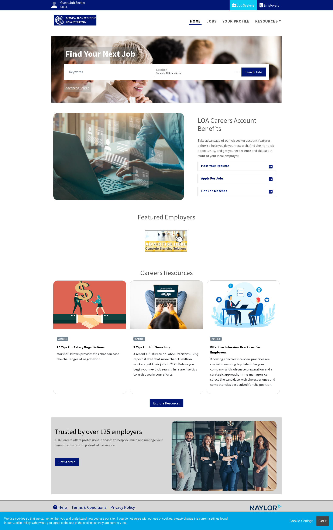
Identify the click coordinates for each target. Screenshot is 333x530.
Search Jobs (253, 72)
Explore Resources (166, 403)
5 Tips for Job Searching (152, 347)
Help (60, 507)
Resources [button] (266, 21)
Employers (269, 5)
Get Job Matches (237, 191)
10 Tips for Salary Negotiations (81, 347)
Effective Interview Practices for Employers (235, 349)
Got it (323, 521)
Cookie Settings (301, 521)
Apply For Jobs (237, 179)
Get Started (66, 462)
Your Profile (236, 21)
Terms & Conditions (88, 507)
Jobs (211, 21)
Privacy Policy (122, 507)
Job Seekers (243, 5)
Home (195, 21)
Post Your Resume (237, 166)
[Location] (197, 72)
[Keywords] (110, 72)
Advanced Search (77, 88)
